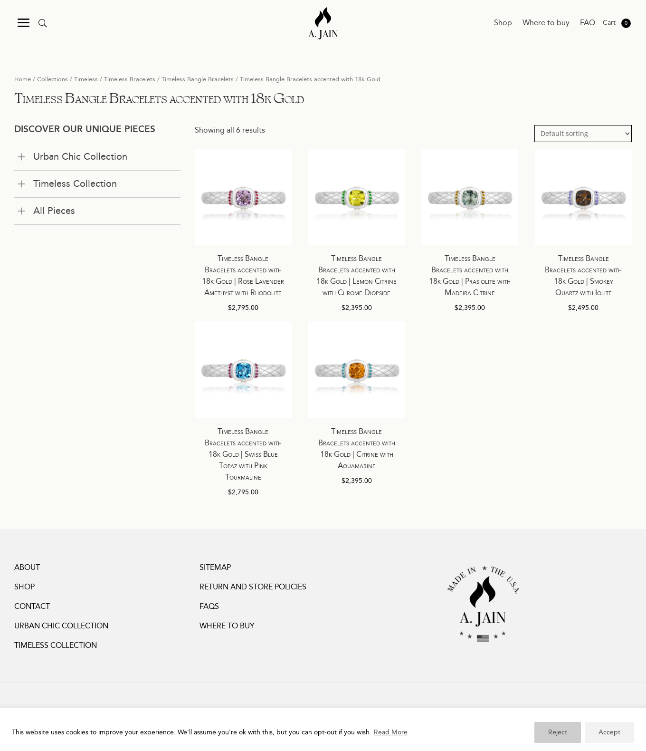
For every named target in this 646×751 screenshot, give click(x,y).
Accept (609, 732)
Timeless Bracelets (129, 79)
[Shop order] (583, 133)
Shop (503, 23)
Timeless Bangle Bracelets (198, 79)
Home (22, 79)
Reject (557, 732)
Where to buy (546, 23)
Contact (32, 607)
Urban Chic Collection (61, 626)
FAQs (209, 607)
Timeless (86, 79)
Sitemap (215, 568)
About (27, 568)
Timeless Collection (55, 646)
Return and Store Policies (253, 587)
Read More (391, 732)
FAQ (587, 23)
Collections (52, 79)
